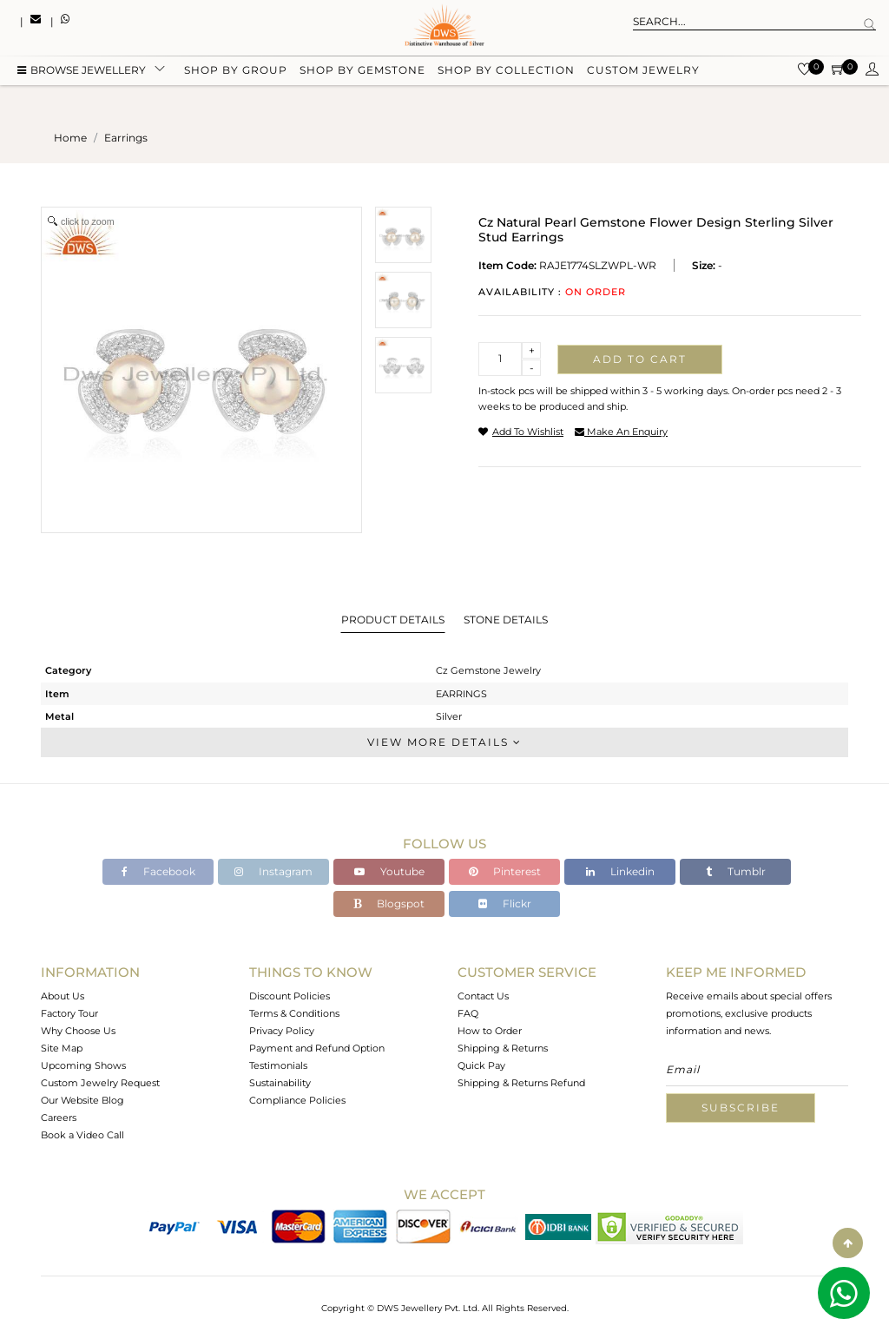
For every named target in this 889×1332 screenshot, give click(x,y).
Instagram (273, 871)
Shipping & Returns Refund (521, 1083)
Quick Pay (481, 1065)
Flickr (504, 903)
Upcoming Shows (83, 1065)
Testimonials (278, 1065)
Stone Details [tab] (506, 619)
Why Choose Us (78, 1031)
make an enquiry (621, 431)
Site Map (61, 1048)
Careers (58, 1117)
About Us (62, 996)
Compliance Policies (297, 1100)
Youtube (389, 871)
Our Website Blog (82, 1100)
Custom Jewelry (643, 71)
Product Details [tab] (392, 619)
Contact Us (483, 996)
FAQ (468, 1013)
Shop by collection (506, 71)
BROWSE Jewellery (81, 71)
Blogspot (389, 903)
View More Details (444, 741)
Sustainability (280, 1083)
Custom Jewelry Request (100, 1083)
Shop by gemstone (362, 71)
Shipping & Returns (503, 1048)
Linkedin (620, 871)
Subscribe (740, 1107)
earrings (126, 137)
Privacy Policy (281, 1031)
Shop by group (235, 71)
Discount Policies (289, 996)
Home (70, 137)
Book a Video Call (82, 1135)
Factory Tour (69, 1013)
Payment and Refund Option (317, 1048)
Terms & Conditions (294, 1013)
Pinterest (505, 871)
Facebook (158, 871)
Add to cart (640, 359)
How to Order (490, 1031)
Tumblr (736, 871)
